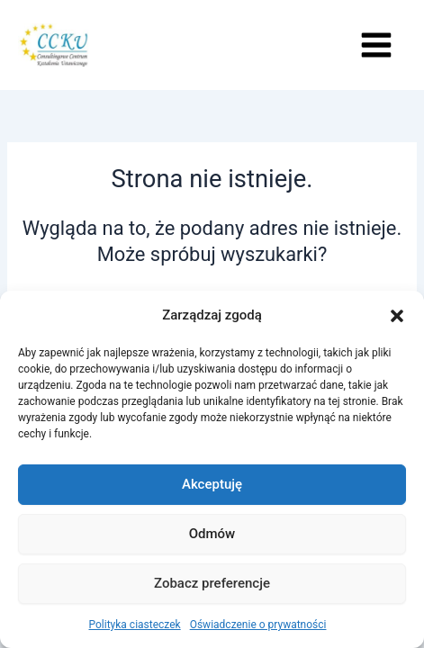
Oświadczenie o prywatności (258, 624)
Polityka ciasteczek (135, 624)
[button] (397, 316)
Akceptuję (212, 484)
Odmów (212, 534)
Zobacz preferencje (212, 583)
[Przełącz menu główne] (376, 45)
